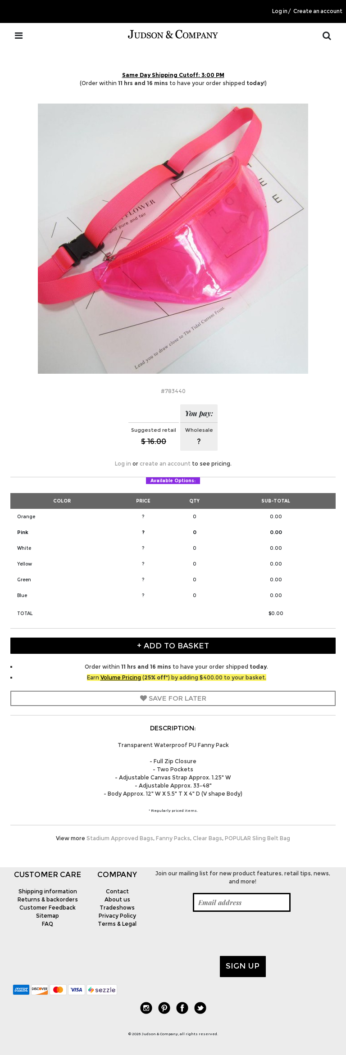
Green (24, 580)
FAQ (47, 923)
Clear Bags (207, 838)
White (24, 548)
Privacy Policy (117, 915)
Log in (279, 11)
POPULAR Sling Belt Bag (257, 838)
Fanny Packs (173, 838)
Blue (22, 595)
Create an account (317, 11)
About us (117, 899)
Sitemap (47, 915)
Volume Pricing (120, 677)
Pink (22, 532)
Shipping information (47, 891)
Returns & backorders (48, 899)
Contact (117, 891)
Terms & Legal (117, 923)
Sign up (243, 965)
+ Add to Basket (173, 645)
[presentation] (220, 933)
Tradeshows (117, 907)
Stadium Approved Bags (119, 838)
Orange (26, 517)
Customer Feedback (47, 907)
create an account (165, 463)
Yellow (24, 564)
